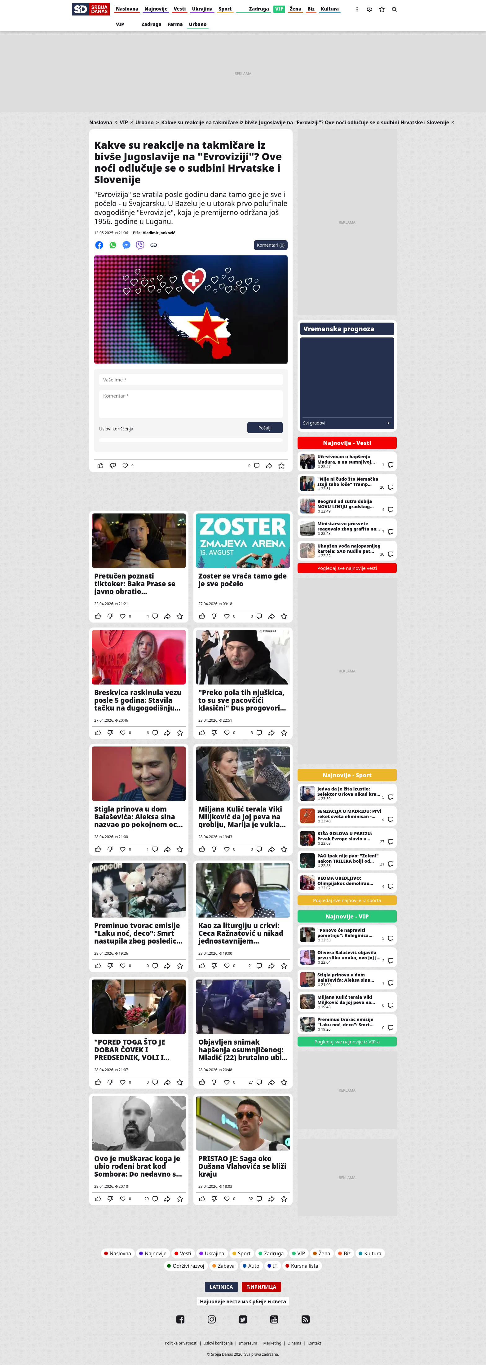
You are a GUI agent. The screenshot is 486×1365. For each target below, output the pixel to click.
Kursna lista (304, 1265)
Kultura (330, 9)
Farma (175, 24)
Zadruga (259, 9)
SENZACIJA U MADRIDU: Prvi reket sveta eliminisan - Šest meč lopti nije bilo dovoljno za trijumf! (347, 816)
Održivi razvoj (188, 1265)
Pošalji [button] (265, 428)
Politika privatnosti (181, 1343)
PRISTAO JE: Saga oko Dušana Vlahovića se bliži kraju (243, 1149)
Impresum (248, 1343)
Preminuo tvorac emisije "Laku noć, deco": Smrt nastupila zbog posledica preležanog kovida (138, 916)
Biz (311, 9)
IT (275, 1265)
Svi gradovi (314, 423)
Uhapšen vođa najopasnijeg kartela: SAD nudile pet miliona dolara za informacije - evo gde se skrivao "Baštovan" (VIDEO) (347, 551)
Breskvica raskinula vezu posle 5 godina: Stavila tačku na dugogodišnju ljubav (138, 683)
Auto (253, 1265)
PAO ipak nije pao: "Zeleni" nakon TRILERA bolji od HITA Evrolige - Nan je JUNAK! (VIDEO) (347, 860)
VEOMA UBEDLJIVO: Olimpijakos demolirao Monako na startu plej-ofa (347, 883)
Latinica (221, 1287)
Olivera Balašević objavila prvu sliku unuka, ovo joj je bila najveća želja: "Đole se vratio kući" (347, 957)
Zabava (226, 1265)
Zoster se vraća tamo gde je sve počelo (243, 567)
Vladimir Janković (159, 233)
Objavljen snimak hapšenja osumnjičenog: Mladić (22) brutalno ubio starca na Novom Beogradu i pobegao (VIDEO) (243, 1033)
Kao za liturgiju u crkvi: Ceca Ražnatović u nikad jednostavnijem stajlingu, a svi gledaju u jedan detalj (243, 916)
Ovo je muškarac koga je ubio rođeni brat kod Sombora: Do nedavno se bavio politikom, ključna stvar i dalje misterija (138, 1149)
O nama (295, 1343)
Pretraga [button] (394, 9)
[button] (357, 9)
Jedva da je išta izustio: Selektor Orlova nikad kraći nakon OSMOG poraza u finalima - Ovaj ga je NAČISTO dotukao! (347, 794)
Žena (295, 9)
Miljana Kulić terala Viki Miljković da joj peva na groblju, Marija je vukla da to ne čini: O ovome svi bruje (243, 800)
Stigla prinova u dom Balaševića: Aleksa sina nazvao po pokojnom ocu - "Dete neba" (138, 800)
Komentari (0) (271, 245)
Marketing (272, 1343)
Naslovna (127, 9)
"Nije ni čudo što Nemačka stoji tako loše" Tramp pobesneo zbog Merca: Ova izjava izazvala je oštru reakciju (347, 484)
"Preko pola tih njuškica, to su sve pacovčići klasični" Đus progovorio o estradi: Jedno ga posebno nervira (243, 683)
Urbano (198, 24)
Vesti (180, 9)
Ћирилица (261, 1287)
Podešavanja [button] (369, 9)
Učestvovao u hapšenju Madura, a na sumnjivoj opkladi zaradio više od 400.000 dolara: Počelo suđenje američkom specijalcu (347, 461)
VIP (279, 9)
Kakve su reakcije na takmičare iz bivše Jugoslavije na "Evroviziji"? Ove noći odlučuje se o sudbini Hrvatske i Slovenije (305, 122)
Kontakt (314, 1343)
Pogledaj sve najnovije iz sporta (347, 900)
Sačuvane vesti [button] (382, 9)
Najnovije (155, 9)
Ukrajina (202, 9)
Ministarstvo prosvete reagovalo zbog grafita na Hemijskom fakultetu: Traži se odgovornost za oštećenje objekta (347, 528)
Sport (225, 9)
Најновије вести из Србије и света (243, 1301)
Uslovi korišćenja (116, 429)
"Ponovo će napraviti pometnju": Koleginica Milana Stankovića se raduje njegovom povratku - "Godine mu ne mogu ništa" (347, 935)
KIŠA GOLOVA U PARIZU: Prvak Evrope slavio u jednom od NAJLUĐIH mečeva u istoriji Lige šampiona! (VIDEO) (347, 838)
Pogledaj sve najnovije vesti (347, 568)
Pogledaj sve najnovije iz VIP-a (347, 1041)
